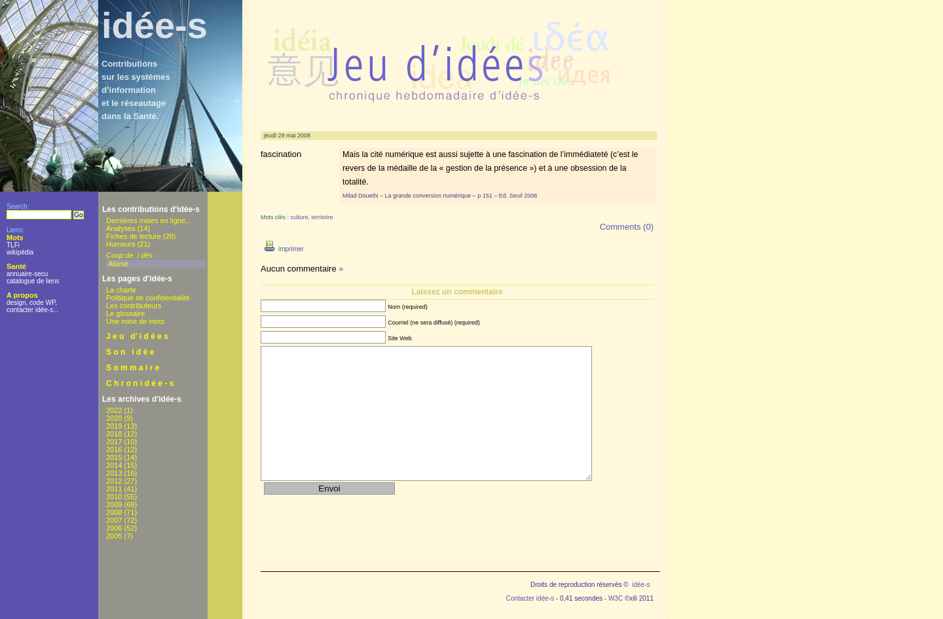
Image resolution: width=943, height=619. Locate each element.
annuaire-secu (27, 273)
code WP (42, 302)
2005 (114, 536)
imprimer (282, 249)
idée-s (155, 25)
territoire (322, 217)
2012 (114, 481)
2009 (114, 504)
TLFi (13, 245)
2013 (114, 473)
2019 (114, 426)
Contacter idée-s (530, 598)
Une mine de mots (135, 321)
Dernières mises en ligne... (148, 220)
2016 (114, 449)
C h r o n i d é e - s (140, 383)
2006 (114, 528)
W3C (615, 598)
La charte (121, 290)
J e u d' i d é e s (137, 336)
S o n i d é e (130, 352)
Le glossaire (125, 313)
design (16, 302)
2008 (114, 512)
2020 (114, 418)
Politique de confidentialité (148, 298)
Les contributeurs (133, 306)
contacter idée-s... (32, 309)
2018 (114, 434)
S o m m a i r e (132, 367)
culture (299, 217)
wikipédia (20, 252)
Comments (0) (627, 227)
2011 (114, 489)
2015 (114, 457)
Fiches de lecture (133, 236)
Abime (118, 264)
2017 (114, 442)
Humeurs (121, 244)
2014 (114, 465)
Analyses (121, 228)
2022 (114, 410)
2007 (114, 520)
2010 (114, 497)
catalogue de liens (33, 281)
